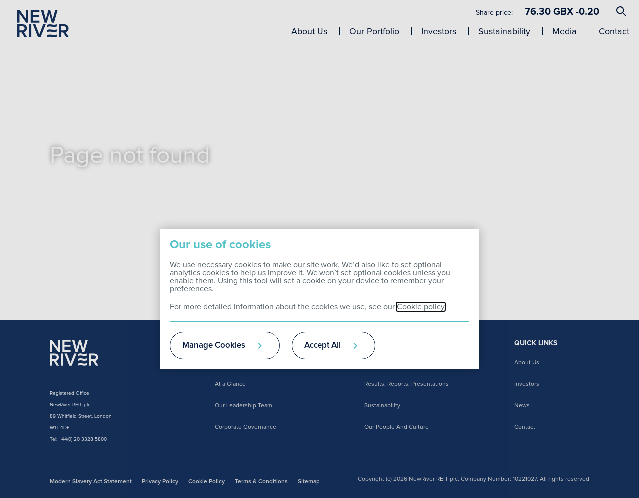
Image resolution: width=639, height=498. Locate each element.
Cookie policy (421, 307)
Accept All (322, 345)
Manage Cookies (213, 345)
